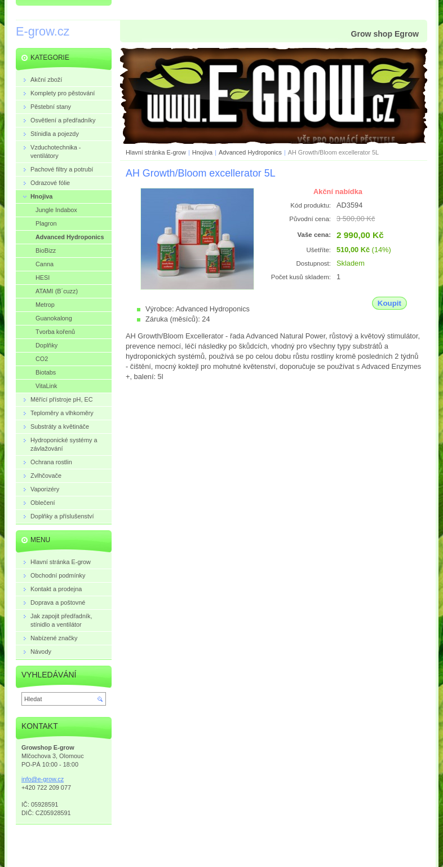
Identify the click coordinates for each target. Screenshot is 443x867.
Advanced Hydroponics (250, 152)
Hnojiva (202, 152)
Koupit (389, 303)
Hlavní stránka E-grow (156, 152)
